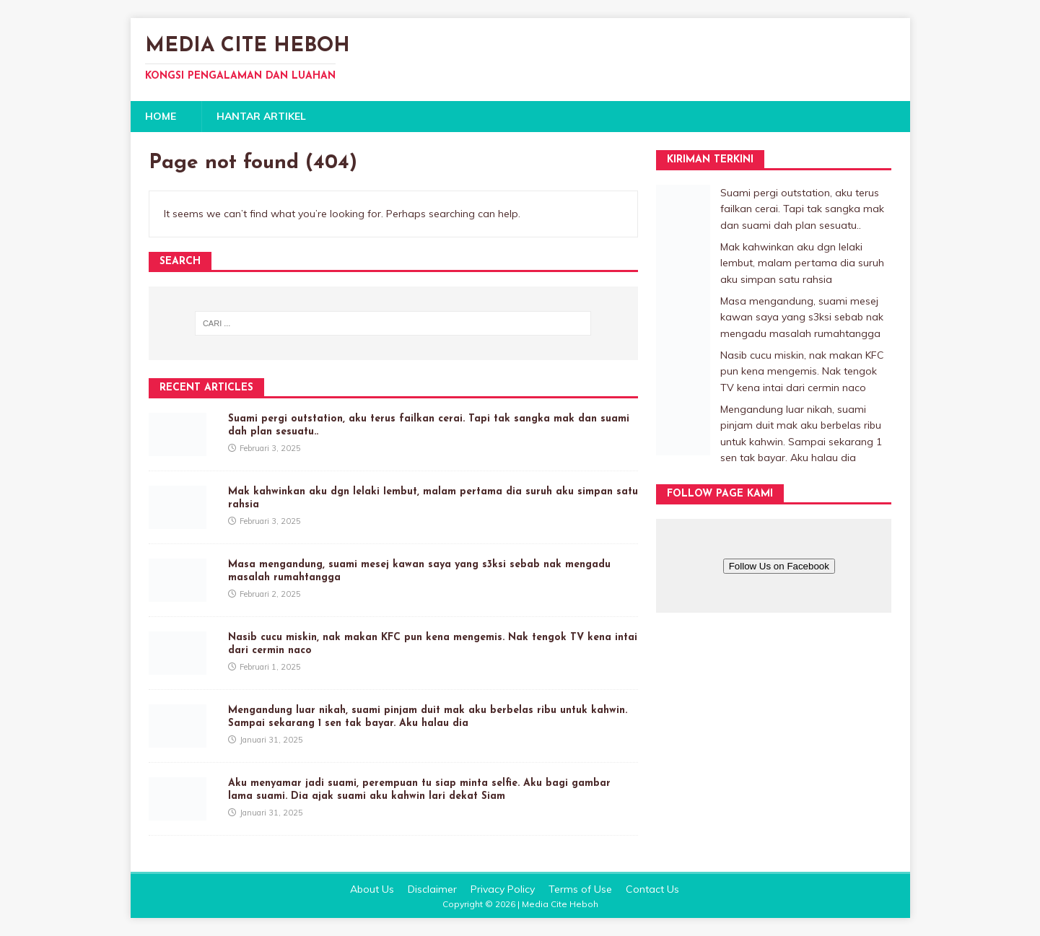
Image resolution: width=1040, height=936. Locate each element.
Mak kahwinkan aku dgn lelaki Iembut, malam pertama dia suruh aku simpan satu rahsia (802, 263)
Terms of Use (580, 889)
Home (160, 116)
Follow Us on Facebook (779, 566)
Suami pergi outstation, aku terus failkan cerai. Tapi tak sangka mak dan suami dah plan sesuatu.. (802, 209)
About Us (372, 889)
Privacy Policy (503, 889)
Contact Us (652, 889)
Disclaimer (432, 889)
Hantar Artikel (261, 116)
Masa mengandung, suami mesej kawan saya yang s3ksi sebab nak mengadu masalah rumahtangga (801, 317)
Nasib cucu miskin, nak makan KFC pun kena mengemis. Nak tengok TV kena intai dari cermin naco (802, 371)
